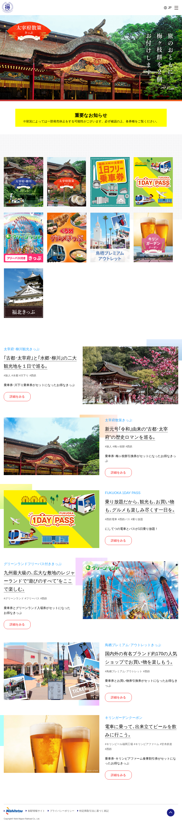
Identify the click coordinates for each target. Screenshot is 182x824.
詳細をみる (17, 398)
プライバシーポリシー (64, 812)
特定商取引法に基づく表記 (98, 812)
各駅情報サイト (37, 812)
